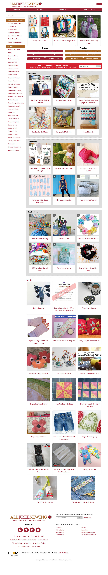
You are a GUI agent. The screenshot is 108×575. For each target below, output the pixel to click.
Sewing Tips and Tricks (14, 137)
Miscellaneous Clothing (14, 90)
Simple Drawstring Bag (89, 437)
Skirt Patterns (12, 26)
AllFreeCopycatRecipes (88, 532)
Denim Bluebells (38, 308)
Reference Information (14, 106)
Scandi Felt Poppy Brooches (38, 374)
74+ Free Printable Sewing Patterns (40, 101)
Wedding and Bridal (13, 150)
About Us (17, 536)
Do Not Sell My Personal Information (23, 540)
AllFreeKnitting (60, 532)
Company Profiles (13, 68)
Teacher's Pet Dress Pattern (64, 168)
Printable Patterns (54, 58)
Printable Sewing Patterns (15, 23)
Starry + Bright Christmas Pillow (89, 341)
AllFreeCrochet (60, 530)
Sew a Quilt (11, 112)
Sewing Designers (13, 122)
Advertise (25, 536)
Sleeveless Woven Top (64, 200)
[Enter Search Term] (85, 4)
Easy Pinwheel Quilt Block (64, 404)
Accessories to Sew (14, 49)
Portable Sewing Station (64, 100)
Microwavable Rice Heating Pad (64, 341)
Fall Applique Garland (64, 374)
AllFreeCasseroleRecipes (88, 534)
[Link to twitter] (26, 530)
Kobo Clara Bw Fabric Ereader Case (38, 471)
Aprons (10, 52)
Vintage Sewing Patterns (15, 42)
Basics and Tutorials (14, 59)
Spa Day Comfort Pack (39, 132)
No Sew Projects (13, 100)
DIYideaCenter (60, 534)
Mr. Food (83, 527)
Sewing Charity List (13, 119)
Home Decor (74, 58)
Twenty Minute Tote (39, 41)
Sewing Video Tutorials (14, 141)
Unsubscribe (35, 547)
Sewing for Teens (13, 134)
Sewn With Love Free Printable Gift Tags (40, 170)
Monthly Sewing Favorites (15, 97)
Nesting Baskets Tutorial (88, 200)
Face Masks (54, 55)
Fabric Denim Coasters (89, 308)
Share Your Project (39, 543)
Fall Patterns (74, 51)
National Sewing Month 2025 (89, 374)
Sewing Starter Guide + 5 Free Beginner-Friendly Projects (64, 309)
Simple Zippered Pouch (38, 437)
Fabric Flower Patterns (14, 39)
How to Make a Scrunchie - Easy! (88, 269)
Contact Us (35, 536)
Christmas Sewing (13, 65)
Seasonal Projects (13, 109)
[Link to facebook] (20, 530)
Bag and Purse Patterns (15, 36)
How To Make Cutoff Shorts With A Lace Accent (64, 438)
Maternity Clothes (13, 87)
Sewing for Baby (12, 125)
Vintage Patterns (54, 51)
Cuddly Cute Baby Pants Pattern (88, 170)
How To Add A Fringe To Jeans (83, 502)
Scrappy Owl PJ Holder (64, 132)
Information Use (72, 67)
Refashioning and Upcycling (16, 103)
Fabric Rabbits (64, 239)
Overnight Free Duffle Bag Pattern (89, 42)
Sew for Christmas (92, 55)
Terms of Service (23, 547)
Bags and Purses (13, 56)
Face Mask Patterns (14, 32)
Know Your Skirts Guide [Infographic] (40, 201)
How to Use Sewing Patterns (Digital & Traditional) (88, 101)
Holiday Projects (13, 81)
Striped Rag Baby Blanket (38, 404)
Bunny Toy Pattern (89, 469)
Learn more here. (63, 552)
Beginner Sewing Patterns (92, 51)
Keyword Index (43, 540)
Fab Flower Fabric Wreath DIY (88, 239)
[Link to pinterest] (32, 530)
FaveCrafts (59, 527)
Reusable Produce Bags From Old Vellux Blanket (64, 471)
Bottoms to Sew (12, 62)
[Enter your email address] (66, 517)
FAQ (42, 536)
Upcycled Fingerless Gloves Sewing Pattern (38, 342)
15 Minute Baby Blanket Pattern (40, 269)
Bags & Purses (36, 51)
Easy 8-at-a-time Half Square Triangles (89, 405)
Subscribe (11, 16)
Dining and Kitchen (13, 71)
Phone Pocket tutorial (64, 268)
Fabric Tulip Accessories (45, 502)
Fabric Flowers (36, 55)
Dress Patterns (12, 29)
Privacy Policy (64, 67)
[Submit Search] (99, 4)
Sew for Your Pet (13, 115)
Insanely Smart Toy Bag (40, 239)
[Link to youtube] (38, 530)
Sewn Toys (11, 144)
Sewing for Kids (12, 128)
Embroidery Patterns (14, 78)
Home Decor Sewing (14, 84)
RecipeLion (84, 530)
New (28, 280)
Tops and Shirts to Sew (14, 147)
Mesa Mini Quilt (88, 132)
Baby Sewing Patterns (92, 58)
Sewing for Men (12, 131)
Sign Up (98, 66)
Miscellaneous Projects (15, 93)
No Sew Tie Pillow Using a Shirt (64, 41)
